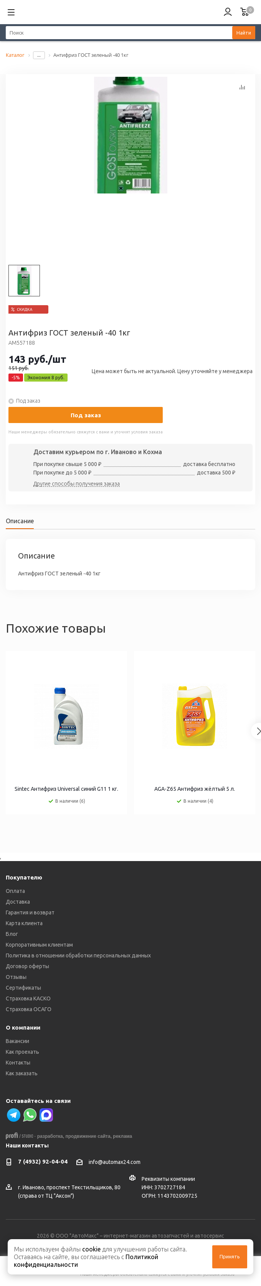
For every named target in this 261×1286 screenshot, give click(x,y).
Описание (20, 520)
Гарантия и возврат (30, 912)
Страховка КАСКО (28, 998)
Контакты (18, 1063)
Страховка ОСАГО (28, 1009)
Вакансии (17, 1041)
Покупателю (24, 877)
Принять (230, 1256)
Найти (243, 32)
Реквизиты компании (168, 1179)
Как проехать (22, 1052)
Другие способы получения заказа (76, 484)
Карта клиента (24, 923)
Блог (12, 934)
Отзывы (16, 977)
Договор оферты (27, 966)
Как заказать (22, 1073)
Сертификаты (23, 988)
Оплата (15, 891)
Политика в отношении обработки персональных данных (78, 955)
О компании (23, 1027)
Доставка (18, 902)
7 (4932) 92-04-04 (43, 1161)
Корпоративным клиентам (39, 945)
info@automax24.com (114, 1162)
